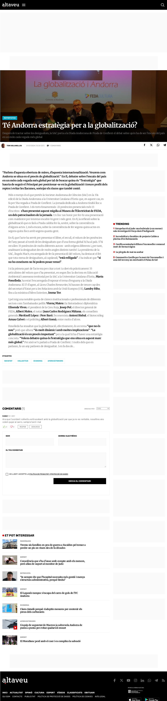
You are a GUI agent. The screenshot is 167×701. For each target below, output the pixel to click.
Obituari (89, 692)
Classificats (74, 692)
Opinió (28, 692)
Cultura (39, 692)
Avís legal (100, 696)
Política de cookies (82, 696)
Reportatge (10, 118)
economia (37, 361)
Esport (23, 557)
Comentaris (55, 146)
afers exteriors (55, 361)
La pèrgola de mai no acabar (129, 252)
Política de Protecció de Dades (54, 696)
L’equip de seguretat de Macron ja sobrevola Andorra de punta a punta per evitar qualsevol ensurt (51, 626)
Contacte (17, 696)
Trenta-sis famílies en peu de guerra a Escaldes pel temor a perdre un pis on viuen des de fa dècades (53, 546)
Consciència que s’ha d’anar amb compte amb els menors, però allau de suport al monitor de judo (52, 562)
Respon (23, 427)
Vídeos (61, 692)
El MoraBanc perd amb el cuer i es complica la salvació (50, 641)
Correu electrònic (67, 436)
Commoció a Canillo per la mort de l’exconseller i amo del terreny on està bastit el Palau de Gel (138, 258)
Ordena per (89, 409)
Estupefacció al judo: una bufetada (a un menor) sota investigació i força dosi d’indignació (138, 229)
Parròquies (25, 541)
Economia (24, 605)
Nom (8, 436)
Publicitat (30, 696)
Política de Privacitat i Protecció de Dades (48, 474)
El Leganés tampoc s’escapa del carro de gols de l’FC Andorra (49, 594)
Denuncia (35, 427)
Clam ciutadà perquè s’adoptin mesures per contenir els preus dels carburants (51, 610)
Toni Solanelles (14, 146)
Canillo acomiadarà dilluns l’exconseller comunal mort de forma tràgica (139, 245)
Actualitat (16, 692)
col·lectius (23, 361)
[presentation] (28, 486)
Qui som (6, 696)
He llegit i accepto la (37, 474)
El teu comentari (14, 450)
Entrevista (25, 573)
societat (8, 361)
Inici (5, 692)
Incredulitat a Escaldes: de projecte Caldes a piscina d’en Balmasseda (136, 237)
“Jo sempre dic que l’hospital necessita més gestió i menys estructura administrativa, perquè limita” (52, 578)
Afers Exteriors (27, 621)
